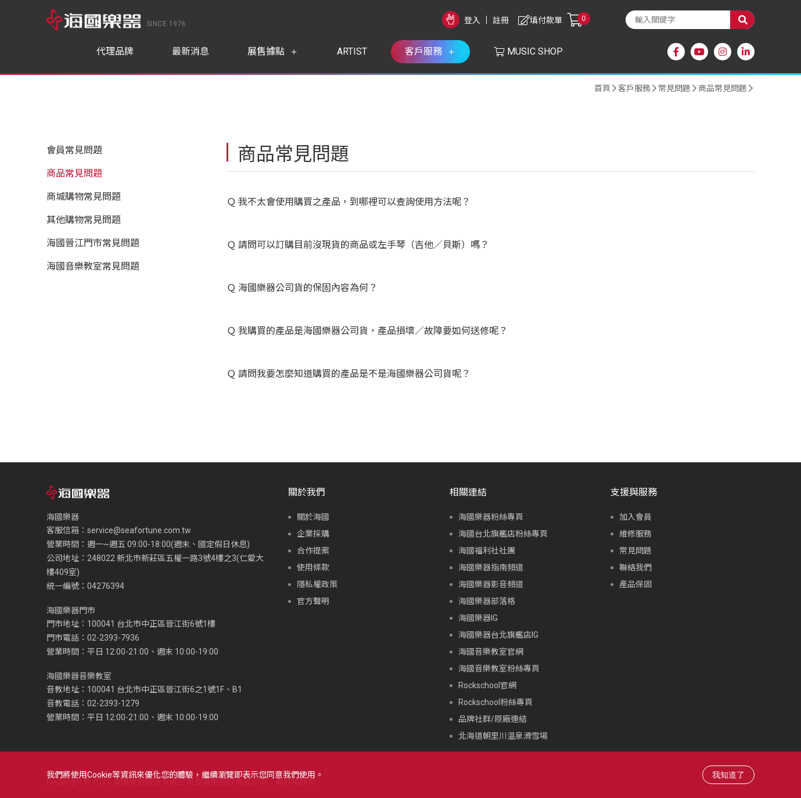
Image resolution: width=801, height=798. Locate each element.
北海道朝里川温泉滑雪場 (503, 736)
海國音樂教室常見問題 (92, 266)
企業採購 (313, 533)
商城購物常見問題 (83, 196)
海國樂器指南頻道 (490, 567)
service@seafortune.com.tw (139, 530)
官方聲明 (313, 601)
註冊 (501, 20)
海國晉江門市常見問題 (92, 243)
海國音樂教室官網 (490, 651)
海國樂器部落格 (486, 601)
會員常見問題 (74, 150)
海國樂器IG (478, 618)
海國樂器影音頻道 (490, 584)
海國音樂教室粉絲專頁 (499, 668)
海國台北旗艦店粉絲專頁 (503, 533)
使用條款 (313, 567)
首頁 (602, 88)
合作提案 (313, 550)
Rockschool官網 (487, 685)
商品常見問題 (722, 88)
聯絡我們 (635, 567)
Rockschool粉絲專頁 (495, 702)
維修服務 (635, 533)
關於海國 (313, 517)
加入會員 (635, 517)
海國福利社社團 (486, 550)
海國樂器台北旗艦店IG (498, 634)
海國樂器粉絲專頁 (490, 517)
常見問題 (674, 88)
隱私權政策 (317, 584)
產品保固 (635, 584)
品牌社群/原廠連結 (492, 719)
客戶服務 (634, 88)
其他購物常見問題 (83, 219)
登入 (472, 20)
